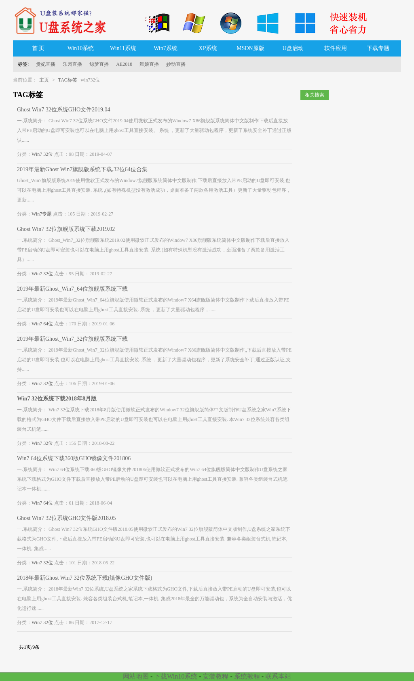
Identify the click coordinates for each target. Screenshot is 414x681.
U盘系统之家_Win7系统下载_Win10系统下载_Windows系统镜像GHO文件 (63, 20)
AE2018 (124, 64)
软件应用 (335, 48)
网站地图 (136, 676)
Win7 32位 (42, 154)
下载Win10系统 (175, 676)
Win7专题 (42, 214)
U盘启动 (292, 48)
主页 (44, 80)
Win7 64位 (42, 324)
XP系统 (208, 48)
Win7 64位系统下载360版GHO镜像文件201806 (74, 458)
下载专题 (378, 48)
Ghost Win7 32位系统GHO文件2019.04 (63, 110)
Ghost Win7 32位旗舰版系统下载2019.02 (66, 229)
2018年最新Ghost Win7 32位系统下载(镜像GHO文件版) (84, 578)
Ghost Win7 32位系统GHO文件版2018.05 (66, 518)
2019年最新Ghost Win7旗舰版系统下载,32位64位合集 (82, 169)
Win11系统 (123, 48)
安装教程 (215, 676)
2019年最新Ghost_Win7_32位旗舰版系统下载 (72, 339)
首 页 (38, 48)
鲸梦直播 (99, 64)
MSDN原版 (250, 48)
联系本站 (278, 676)
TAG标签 (68, 80)
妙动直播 (176, 64)
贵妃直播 (45, 64)
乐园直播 (72, 64)
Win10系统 (81, 48)
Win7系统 (165, 48)
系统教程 (247, 676)
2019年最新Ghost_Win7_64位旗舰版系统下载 (72, 289)
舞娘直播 (149, 64)
